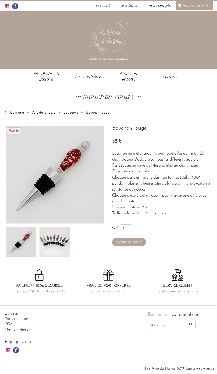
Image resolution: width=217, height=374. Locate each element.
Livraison (11, 313)
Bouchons (70, 112)
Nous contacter (16, 318)
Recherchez (159, 314)
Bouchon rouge (97, 112)
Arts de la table (43, 112)
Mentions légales (17, 329)
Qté (116, 227)
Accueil (103, 5)
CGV (8, 324)
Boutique (129, 5)
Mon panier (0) (194, 5)
